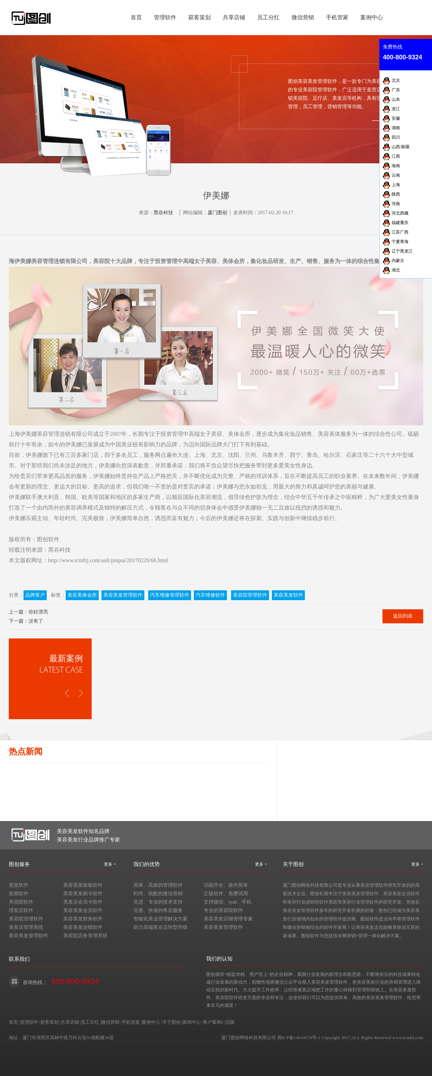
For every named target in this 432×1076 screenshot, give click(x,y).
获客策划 (199, 17)
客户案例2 (213, 1022)
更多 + (110, 864)
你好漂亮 (38, 612)
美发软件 (18, 885)
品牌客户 (35, 595)
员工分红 (268, 17)
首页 (136, 17)
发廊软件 (18, 893)
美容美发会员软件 (83, 910)
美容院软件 (21, 902)
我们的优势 (146, 864)
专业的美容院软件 (223, 910)
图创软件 (48, 539)
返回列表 (403, 616)
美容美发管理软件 (123, 595)
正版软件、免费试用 (226, 893)
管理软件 (165, 17)
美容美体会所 (82, 595)
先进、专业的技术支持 (158, 902)
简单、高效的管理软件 (158, 885)
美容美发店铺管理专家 (228, 918)
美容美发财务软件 (83, 918)
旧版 (230, 1022)
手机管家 (337, 17)
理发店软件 (21, 910)
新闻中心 (192, 1022)
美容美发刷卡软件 (83, 893)
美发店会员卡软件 (83, 902)
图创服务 (19, 864)
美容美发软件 (288, 595)
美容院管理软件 (250, 595)
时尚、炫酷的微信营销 (158, 893)
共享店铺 (234, 17)
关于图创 (293, 864)
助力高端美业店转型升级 (160, 927)
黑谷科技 (163, 212)
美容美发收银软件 (83, 885)
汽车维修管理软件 (169, 595)
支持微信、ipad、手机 (227, 902)
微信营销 (303, 17)
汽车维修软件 (210, 595)
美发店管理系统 (26, 927)
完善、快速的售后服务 (158, 910)
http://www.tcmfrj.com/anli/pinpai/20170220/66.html (108, 560)
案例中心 (371, 17)
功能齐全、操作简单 (226, 885)
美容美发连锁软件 (83, 927)
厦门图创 (217, 212)
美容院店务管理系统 (85, 935)
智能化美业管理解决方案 (160, 918)
